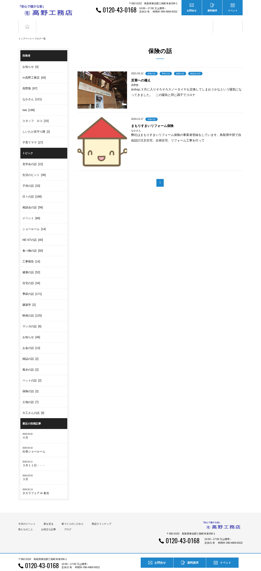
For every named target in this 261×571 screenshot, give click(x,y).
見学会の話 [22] (32, 156)
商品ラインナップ (101, 516)
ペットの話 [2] (31, 373)
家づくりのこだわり (73, 516)
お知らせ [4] (30, 59)
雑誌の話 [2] (30, 351)
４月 (43, 428)
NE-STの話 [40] (32, 232)
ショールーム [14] (34, 221)
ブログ (228, 22)
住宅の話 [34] (31, 275)
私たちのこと (25, 522)
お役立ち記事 (198, 22)
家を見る (48, 516)
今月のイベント (26, 516)
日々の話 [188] (32, 189)
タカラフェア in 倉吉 (43, 484)
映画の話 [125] (32, 308)
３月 (43, 470)
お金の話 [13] (31, 340)
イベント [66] (31, 210)
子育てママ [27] (32, 135)
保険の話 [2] (30, 383)
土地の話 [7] (30, 394)
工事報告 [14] (31, 254)
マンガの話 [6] (31, 319)
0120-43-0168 (119, 9)
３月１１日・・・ (43, 456)
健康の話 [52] (31, 265)
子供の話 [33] (31, 178)
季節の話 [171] (32, 286)
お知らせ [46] (31, 329)
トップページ (25, 31)
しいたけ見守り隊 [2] (36, 124)
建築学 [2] (29, 297)
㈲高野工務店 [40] (34, 70)
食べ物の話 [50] (32, 243)
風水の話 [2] (30, 362)
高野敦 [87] (29, 80)
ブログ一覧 (40, 31)
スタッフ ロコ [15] (35, 113)
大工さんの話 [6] (33, 405)
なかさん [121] (32, 91)
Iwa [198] (28, 102)
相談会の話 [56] (32, 200)
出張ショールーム (43, 442)
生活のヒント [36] (34, 167)
